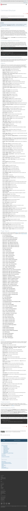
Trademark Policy (3, 498)
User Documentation (5, 445)
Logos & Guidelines (3, 497)
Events (1, 485)
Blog (1, 479)
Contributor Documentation (5, 456)
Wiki (1, 494)
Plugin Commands (6, 449)
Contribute (2, 488)
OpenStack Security (3, 477)
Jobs (1, 486)
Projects (2, 476)
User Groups (2, 484)
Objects (3, 464)
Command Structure (6, 448)
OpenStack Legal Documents (16, 431)
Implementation (4, 467)
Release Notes (4, 455)
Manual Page (5, 446)
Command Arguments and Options (7, 463)
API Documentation (3, 493)
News (1, 481)
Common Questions (3, 478)
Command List (5, 447)
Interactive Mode (5, 451)
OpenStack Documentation (17, 440)
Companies (2, 487)
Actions (3, 466)
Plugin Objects (4, 465)
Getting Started (2, 492)
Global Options (4, 461)
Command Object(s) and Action (6, 462)
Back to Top (25, 2)
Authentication (5, 450)
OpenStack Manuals (3, 491)
